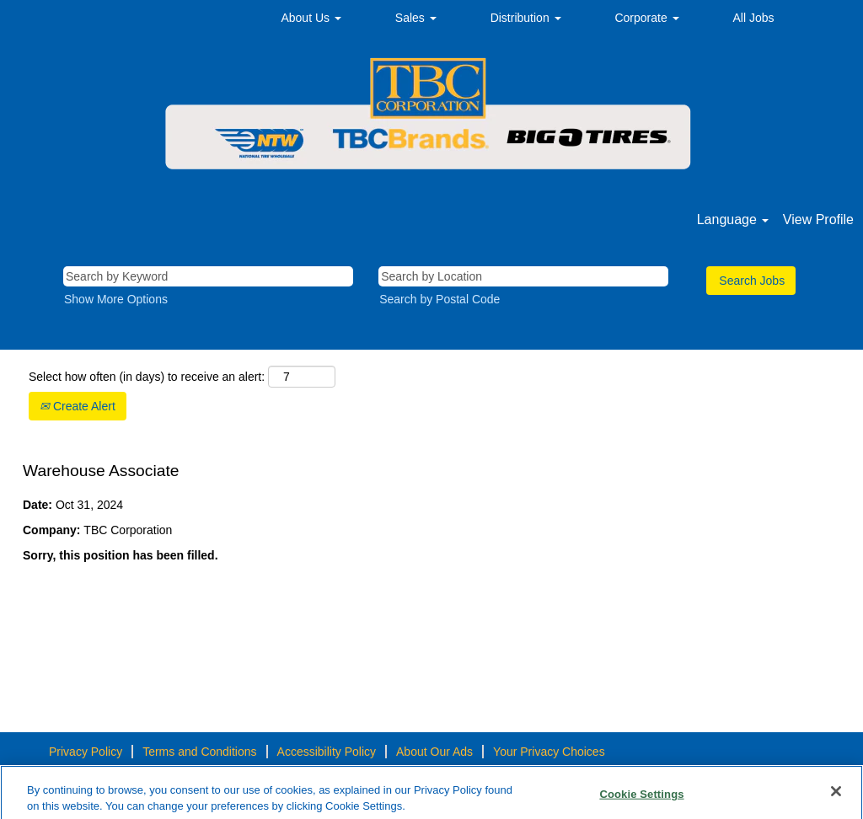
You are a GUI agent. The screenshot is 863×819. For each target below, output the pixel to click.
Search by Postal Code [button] (439, 299)
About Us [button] (310, 17)
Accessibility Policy (326, 751)
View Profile (818, 219)
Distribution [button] (525, 17)
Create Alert (77, 406)
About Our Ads (434, 751)
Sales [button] (416, 17)
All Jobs (754, 17)
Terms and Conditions (199, 751)
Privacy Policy (85, 751)
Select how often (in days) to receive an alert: (147, 376)
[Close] (836, 795)
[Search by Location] (523, 276)
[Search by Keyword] (208, 276)
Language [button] (733, 219)
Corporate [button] (646, 17)
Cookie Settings (641, 798)
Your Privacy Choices (549, 751)
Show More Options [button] (116, 299)
